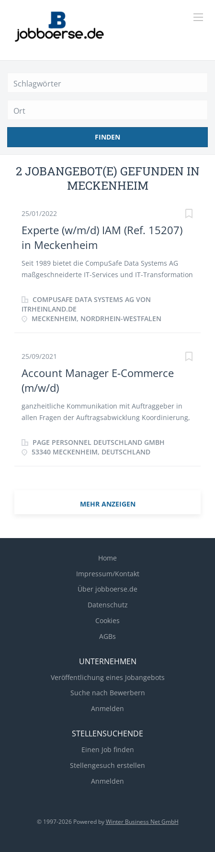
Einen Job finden (107, 749)
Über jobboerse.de (107, 588)
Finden (107, 136)
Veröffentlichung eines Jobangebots (108, 677)
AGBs (107, 636)
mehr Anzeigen (108, 503)
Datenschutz (108, 604)
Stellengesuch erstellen (107, 765)
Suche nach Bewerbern (107, 692)
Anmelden (107, 708)
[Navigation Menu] (198, 17)
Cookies (107, 620)
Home (107, 557)
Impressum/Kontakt (107, 573)
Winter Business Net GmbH (142, 822)
